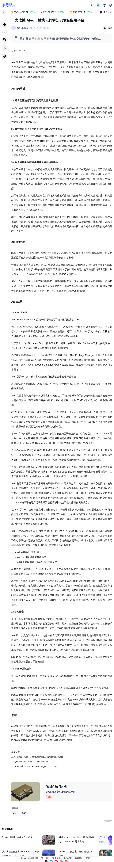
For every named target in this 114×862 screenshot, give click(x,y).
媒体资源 (56, 858)
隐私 (24, 813)
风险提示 (79, 858)
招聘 (88, 858)
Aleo (15, 813)
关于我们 (45, 858)
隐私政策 (68, 858)
